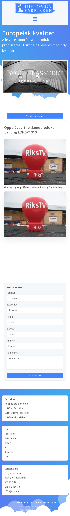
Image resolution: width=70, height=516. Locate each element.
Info (6, 447)
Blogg (7, 442)
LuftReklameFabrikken (16, 412)
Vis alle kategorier (35, 116)
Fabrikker (9, 433)
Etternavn (12, 304)
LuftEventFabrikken (15, 417)
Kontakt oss (11, 452)
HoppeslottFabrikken (16, 403)
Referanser (10, 438)
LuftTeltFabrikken (14, 408)
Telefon (11, 340)
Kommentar (13, 352)
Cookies (23, 506)
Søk (6, 456)
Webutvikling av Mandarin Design (35, 509)
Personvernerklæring (41, 506)
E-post (10, 328)
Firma (10, 316)
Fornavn (11, 292)
